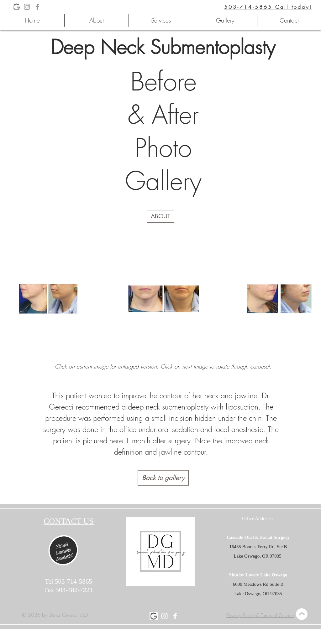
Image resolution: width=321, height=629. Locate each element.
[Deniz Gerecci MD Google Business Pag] (17, 7)
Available (64, 557)
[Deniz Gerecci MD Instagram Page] (27, 7)
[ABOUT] (160, 216)
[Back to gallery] (163, 478)
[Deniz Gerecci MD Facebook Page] (37, 7)
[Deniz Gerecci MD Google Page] (154, 616)
